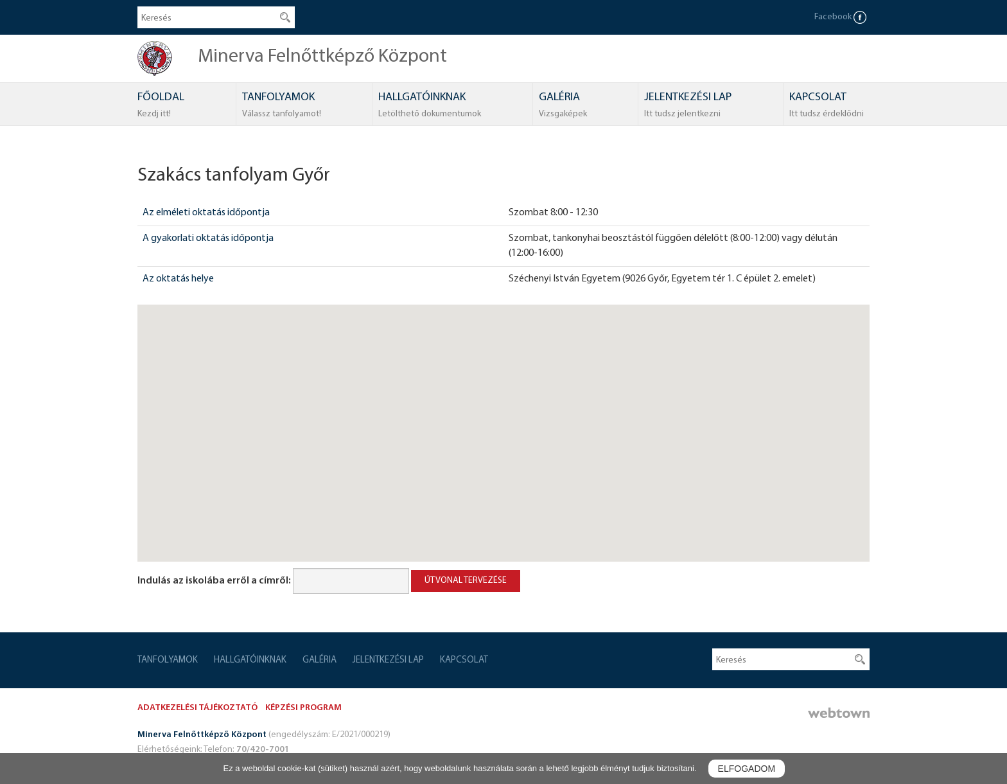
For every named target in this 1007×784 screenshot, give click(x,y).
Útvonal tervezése (466, 580)
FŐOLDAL (160, 106)
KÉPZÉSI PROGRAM (303, 708)
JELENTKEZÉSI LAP (687, 106)
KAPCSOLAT (826, 106)
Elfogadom (746, 768)
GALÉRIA (563, 106)
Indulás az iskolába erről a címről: (214, 581)
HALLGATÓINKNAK (429, 106)
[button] (503, 421)
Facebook (840, 17)
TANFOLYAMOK (281, 106)
